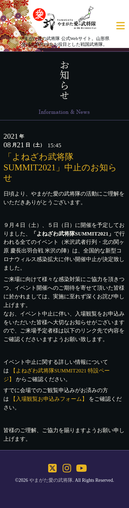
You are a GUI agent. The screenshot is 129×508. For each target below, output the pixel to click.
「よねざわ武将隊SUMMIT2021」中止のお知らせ (60, 167)
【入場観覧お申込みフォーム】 (48, 399)
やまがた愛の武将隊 (51, 480)
